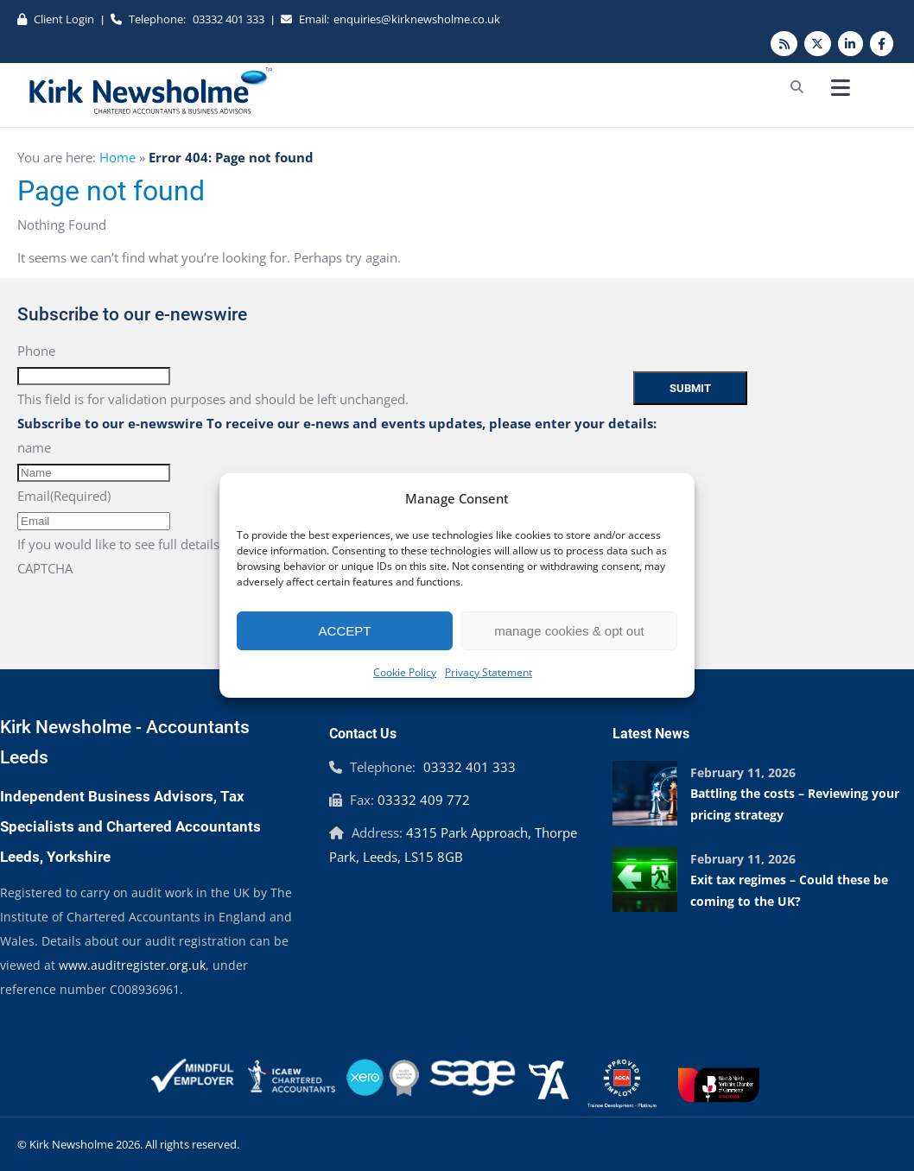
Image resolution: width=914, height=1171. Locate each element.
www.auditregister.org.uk (132, 965)
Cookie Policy (404, 672)
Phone (36, 350)
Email (64, 495)
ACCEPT (345, 630)
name (34, 447)
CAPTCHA (45, 568)
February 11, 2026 (743, 772)
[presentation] (148, 614)
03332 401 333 (228, 19)
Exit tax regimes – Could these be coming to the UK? (789, 890)
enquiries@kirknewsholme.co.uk (416, 19)
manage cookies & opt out (569, 630)
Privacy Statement (488, 672)
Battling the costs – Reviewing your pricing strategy (794, 804)
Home (117, 157)
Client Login (64, 19)
